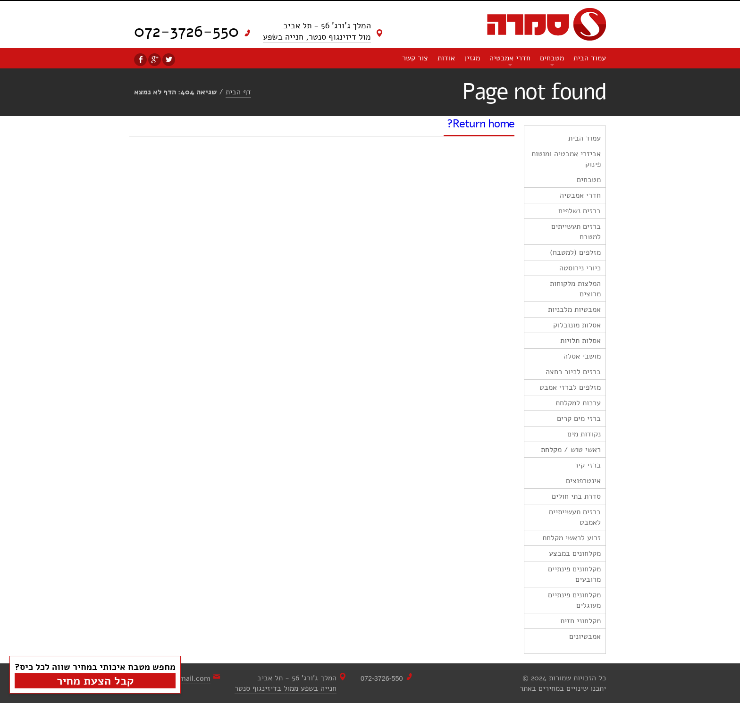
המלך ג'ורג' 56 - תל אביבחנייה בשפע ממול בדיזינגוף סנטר (285, 683)
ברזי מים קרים (579, 418)
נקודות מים (584, 434)
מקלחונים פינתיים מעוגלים (574, 600)
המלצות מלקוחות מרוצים (575, 288)
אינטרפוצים (583, 481)
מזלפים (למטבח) (575, 252)
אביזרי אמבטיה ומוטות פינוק (566, 159)
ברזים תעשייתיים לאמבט (575, 517)
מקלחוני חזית (580, 621)
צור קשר (415, 58)
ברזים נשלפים (579, 211)
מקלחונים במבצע (575, 553)
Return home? (480, 123)
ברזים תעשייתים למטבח (576, 231)
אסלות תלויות (580, 340)
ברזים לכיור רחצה (573, 372)
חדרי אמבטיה (509, 58)
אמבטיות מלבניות (574, 309)
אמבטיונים (585, 636)
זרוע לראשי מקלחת (571, 538)
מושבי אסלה (582, 356)
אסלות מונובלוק (577, 325)
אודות (446, 58)
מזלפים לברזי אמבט (570, 387)
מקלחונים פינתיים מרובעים (574, 574)
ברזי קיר (587, 465)
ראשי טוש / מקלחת (571, 449)
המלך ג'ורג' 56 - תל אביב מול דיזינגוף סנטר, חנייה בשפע (317, 31)
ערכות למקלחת (578, 403)
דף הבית (238, 92)
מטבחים (552, 58)
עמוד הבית (589, 58)
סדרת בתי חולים (576, 496)
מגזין (472, 58)
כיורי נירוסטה (580, 268)
